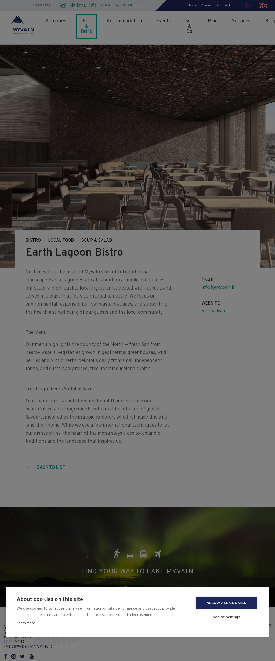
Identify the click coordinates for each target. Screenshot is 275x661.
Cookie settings (226, 617)
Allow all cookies (226, 603)
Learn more (26, 623)
